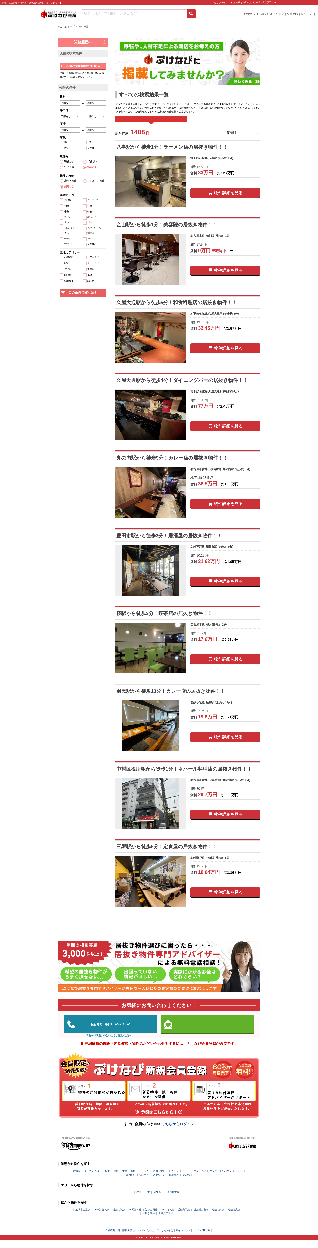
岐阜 (138, 1200)
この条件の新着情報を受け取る (83, 66)
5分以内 (68, 161)
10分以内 (92, 161)
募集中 (224, 122)
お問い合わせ (146, 1238)
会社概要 (110, 1238)
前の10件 (162, 929)
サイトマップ (183, 1238)
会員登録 (292, 13)
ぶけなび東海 (218, 2)
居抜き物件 (70, 180)
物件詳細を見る (228, 198)
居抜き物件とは (164, 1238)
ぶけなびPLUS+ (201, 1238)
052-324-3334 (110, 1032)
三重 (147, 1200)
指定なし (92, 167)
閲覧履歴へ (83, 42)
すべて (151, 122)
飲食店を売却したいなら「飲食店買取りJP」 (256, 2)
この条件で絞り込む (83, 292)
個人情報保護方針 (127, 1238)
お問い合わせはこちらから (207, 1032)
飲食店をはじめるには (258, 13)
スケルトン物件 (95, 180)
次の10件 (214, 929)
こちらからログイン (177, 1132)
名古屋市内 (173, 1200)
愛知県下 (158, 1200)
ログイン (307, 13)
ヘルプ (279, 13)
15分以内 (69, 167)
